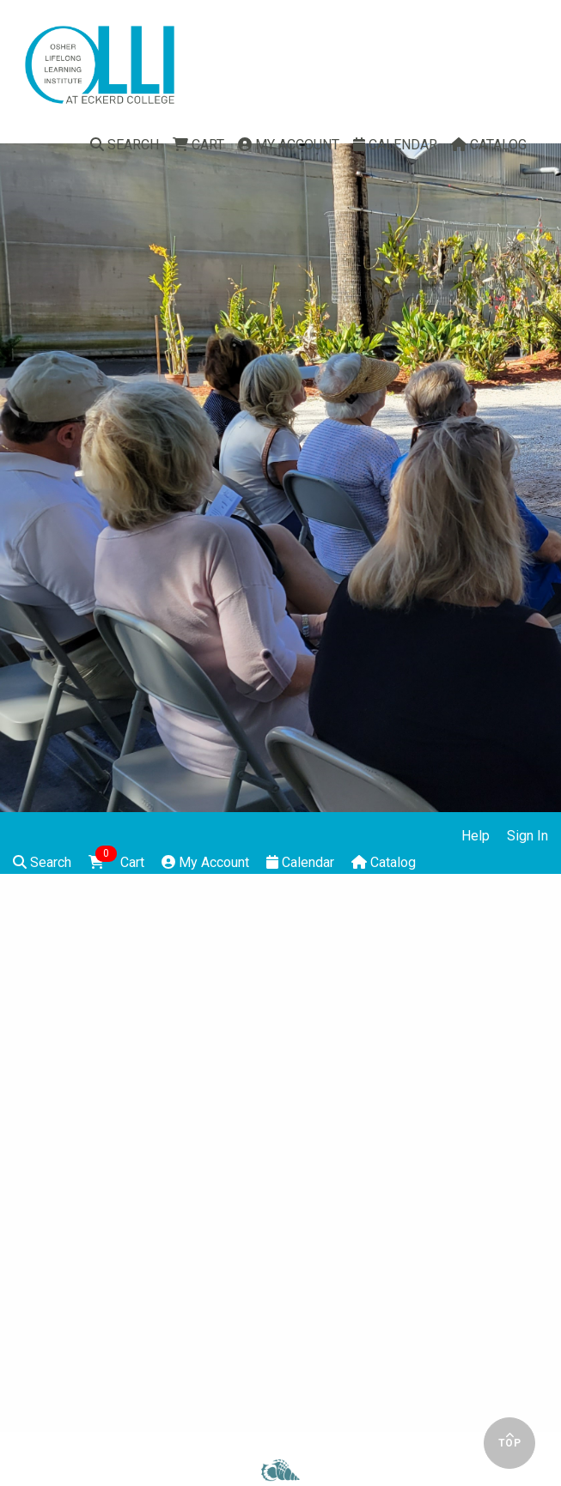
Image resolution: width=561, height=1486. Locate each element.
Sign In (527, 836)
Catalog (489, 144)
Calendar (395, 144)
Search (124, 144)
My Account (288, 144)
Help (475, 836)
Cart (198, 144)
